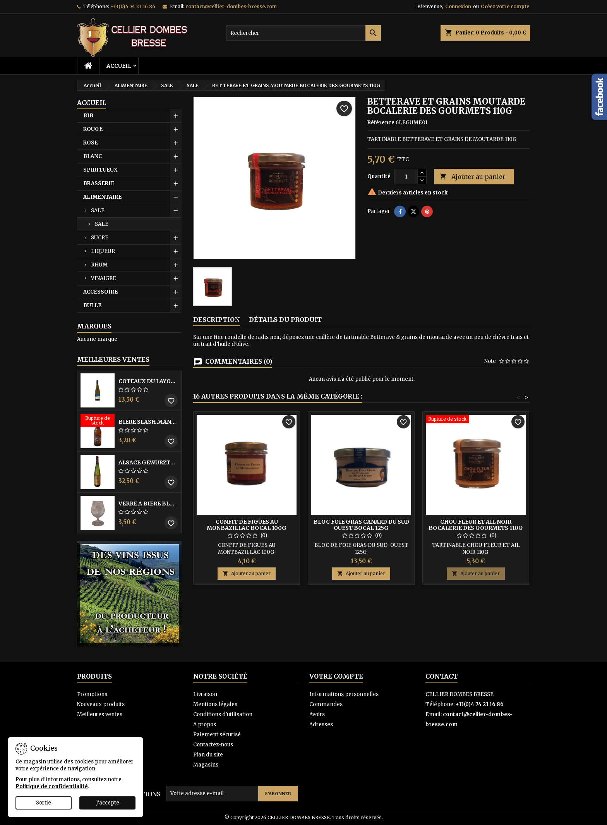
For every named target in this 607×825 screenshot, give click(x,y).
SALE (98, 210)
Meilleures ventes (99, 714)
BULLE (92, 305)
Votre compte (336, 676)
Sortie (43, 802)
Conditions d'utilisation (222, 714)
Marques (94, 326)
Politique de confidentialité (51, 786)
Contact (441, 676)
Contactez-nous (213, 744)
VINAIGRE (103, 278)
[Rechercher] (303, 33)
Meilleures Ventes (113, 359)
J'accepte (107, 802)
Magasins (205, 764)
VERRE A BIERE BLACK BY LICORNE (148, 503)
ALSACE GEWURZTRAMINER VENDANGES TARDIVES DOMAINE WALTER (148, 462)
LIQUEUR (103, 251)
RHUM (99, 264)
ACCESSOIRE (100, 292)
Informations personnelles (344, 694)
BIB (88, 115)
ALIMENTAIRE (102, 197)
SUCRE (99, 237)
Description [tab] (216, 319)
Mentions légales (215, 704)
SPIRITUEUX (100, 170)
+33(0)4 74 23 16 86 (132, 6)
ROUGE (93, 129)
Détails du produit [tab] (285, 319)
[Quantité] (406, 176)
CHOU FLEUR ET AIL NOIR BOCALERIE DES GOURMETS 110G (476, 524)
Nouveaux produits (101, 704)
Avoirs (317, 714)
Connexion (458, 6)
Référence (380, 122)
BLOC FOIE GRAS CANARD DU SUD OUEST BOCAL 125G (361, 524)
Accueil (118, 65)
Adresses (321, 724)
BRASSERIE (98, 183)
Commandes (326, 704)
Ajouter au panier (473, 177)
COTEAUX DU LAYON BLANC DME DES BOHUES (148, 381)
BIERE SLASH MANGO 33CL (148, 422)
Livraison (205, 694)
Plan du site (208, 754)
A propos (204, 724)
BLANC (92, 156)
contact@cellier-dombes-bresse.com (231, 6)
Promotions (92, 694)
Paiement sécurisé (217, 734)
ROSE (90, 142)
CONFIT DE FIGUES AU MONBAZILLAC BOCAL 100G (246, 524)
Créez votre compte (505, 6)
